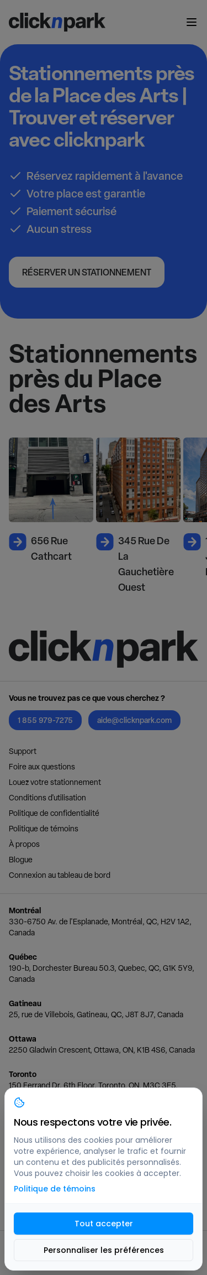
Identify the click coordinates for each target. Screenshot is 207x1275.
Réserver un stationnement (86, 272)
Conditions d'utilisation (47, 798)
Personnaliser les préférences (104, 1250)
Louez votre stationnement (55, 782)
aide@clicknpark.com (134, 720)
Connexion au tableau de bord (59, 875)
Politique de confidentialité (54, 813)
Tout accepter (104, 1223)
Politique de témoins (43, 829)
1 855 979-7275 (45, 720)
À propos (24, 844)
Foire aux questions (42, 767)
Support (22, 751)
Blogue (21, 860)
